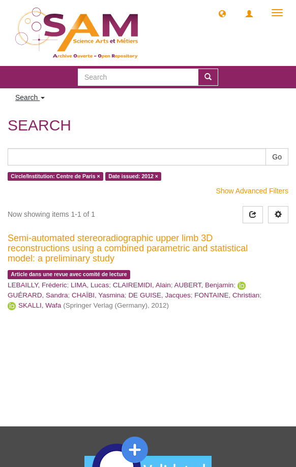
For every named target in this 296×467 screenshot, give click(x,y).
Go (277, 157)
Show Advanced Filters (252, 191)
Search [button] (30, 97)
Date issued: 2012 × (133, 176)
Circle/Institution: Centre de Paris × (55, 176)
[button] (222, 13)
